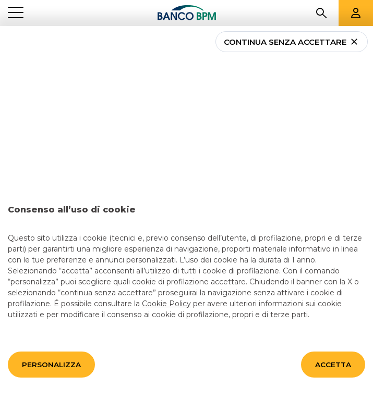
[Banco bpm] (186, 13)
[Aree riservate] (356, 13)
